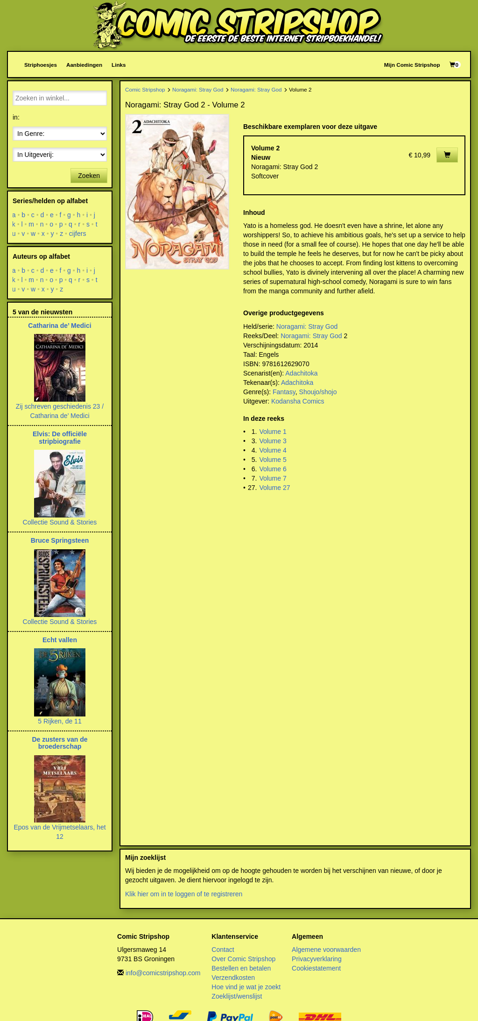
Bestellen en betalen (241, 968)
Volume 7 (272, 478)
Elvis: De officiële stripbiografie (60, 437)
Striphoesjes (40, 65)
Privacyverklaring (317, 959)
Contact (222, 949)
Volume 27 (274, 487)
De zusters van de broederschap (59, 743)
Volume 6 (272, 469)
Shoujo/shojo (318, 392)
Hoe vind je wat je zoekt (246, 987)
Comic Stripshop (145, 89)
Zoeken (89, 175)
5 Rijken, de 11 (59, 721)
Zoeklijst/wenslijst (236, 996)
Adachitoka (301, 373)
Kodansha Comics (297, 401)
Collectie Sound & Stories (60, 522)
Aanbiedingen (84, 65)
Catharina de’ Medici (59, 325)
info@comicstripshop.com (163, 973)
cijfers (78, 233)
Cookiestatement (316, 968)
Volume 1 (272, 431)
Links (119, 65)
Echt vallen (59, 640)
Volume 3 (272, 441)
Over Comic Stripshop (243, 959)
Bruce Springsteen (60, 540)
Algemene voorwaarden (326, 949)
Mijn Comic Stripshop (412, 65)
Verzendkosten (233, 977)
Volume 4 (272, 450)
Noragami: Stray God (197, 89)
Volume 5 (272, 459)
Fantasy (284, 392)
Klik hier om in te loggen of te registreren (183, 894)
